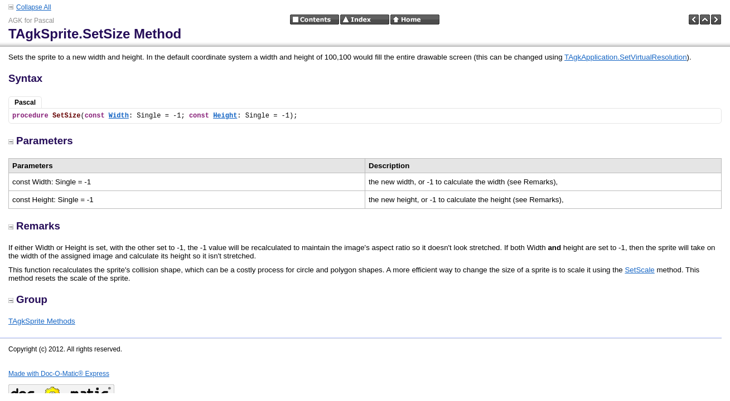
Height (225, 116)
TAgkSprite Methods (41, 321)
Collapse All (33, 7)
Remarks (34, 226)
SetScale (639, 270)
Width (119, 116)
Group (27, 299)
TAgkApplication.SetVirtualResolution (625, 57)
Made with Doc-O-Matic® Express (58, 374)
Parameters (40, 140)
